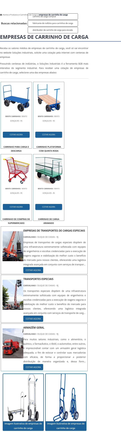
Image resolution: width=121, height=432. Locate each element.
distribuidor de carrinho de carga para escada (53, 30)
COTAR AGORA (16, 134)
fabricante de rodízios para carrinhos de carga (53, 23)
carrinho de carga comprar (44, 16)
